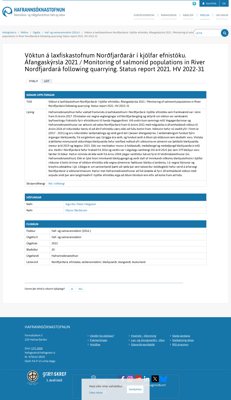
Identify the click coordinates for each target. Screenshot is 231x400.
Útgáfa (36, 32)
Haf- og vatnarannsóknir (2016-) (62, 32)
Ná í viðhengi (56, 183)
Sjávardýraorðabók (143, 344)
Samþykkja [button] (135, 389)
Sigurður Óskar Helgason (80, 204)
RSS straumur (180, 344)
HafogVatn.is (9, 32)
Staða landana (181, 335)
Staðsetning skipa (183, 340)
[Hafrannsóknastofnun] (33, 12)
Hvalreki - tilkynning (143, 335)
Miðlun (24, 32)
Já (72, 288)
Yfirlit (33, 81)
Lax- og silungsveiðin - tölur (148, 340)
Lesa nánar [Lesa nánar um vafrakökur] (96, 392)
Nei (80, 288)
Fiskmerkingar (98, 340)
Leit (46, 81)
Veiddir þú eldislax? (102, 335)
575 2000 (37, 348)
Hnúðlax (95, 344)
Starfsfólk (211, 3)
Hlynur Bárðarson (76, 210)
